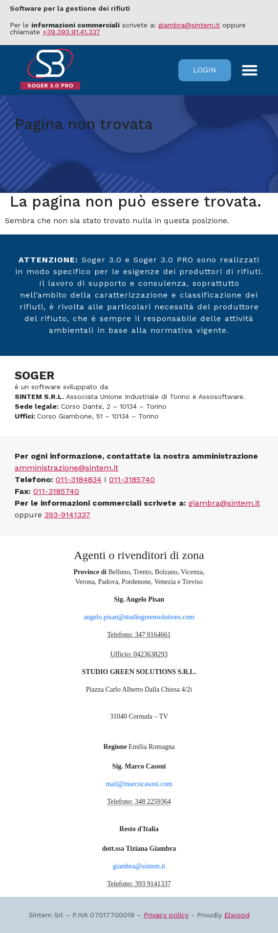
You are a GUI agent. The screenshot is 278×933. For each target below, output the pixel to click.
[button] (249, 70)
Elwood (237, 915)
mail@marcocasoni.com (139, 784)
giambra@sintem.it (189, 25)
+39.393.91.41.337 (71, 32)
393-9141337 (67, 514)
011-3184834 (79, 479)
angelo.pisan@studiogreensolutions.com (139, 617)
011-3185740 (132, 479)
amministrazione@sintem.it (66, 467)
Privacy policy (166, 915)
